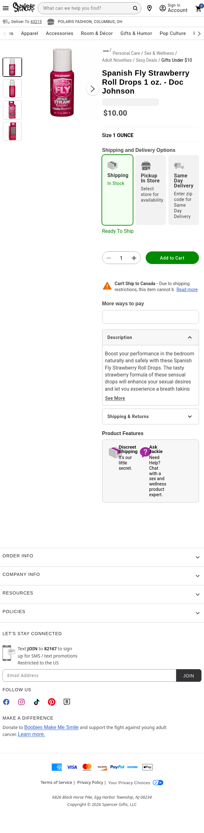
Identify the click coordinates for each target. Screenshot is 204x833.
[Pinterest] (51, 702)
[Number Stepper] (121, 258)
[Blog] (67, 702)
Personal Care (126, 53)
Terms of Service (56, 782)
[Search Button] (135, 8)
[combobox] (89, 8)
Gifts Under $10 (176, 60)
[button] (62, 82)
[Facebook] (6, 702)
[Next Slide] (92, 89)
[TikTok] (36, 702)
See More (115, 398)
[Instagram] (21, 702)
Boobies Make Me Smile (51, 727)
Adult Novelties (117, 60)
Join (188, 675)
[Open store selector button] (85, 22)
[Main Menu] (5, 8)
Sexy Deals (146, 60)
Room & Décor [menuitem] (97, 33)
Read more (187, 289)
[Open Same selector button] (22, 22)
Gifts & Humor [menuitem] (136, 33)
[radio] (117, 190)
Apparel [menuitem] (29, 33)
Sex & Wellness (159, 53)
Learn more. (31, 734)
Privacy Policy (90, 782)
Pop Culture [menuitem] (173, 33)
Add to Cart (172, 258)
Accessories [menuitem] (59, 33)
